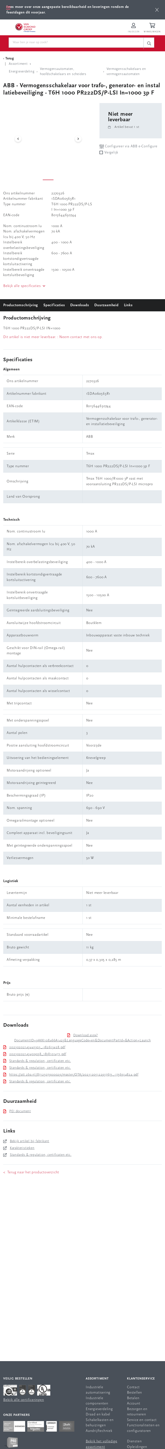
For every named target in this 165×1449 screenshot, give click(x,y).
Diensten (134, 1441)
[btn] (157, 9)
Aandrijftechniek (99, 1431)
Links (128, 305)
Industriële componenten (97, 1401)
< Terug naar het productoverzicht (31, 1172)
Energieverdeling (99, 1409)
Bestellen (134, 1392)
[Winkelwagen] (153, 28)
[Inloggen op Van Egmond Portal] (133, 28)
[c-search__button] (149, 43)
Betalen (133, 1398)
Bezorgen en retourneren (137, 1411)
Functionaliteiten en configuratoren (143, 1428)
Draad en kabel (98, 1414)
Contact (133, 1387)
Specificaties (54, 305)
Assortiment (97, 1378)
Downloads (79, 305)
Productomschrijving (20, 305)
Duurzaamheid (106, 305)
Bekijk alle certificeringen (23, 1400)
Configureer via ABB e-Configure (128, 146)
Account (133, 1403)
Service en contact (141, 1420)
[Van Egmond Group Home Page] (25, 27)
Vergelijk (111, 152)
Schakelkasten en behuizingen (100, 1422)
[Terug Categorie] (9, 58)
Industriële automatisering (98, 1390)
